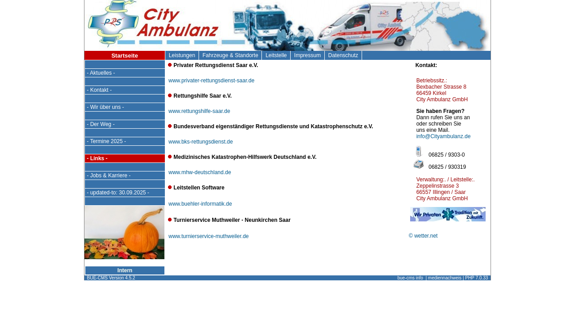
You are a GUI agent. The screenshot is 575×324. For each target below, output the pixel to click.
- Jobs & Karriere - (108, 175)
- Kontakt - (99, 90)
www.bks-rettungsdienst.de (200, 142)
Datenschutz (343, 55)
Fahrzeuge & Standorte (230, 55)
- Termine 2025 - (106, 141)
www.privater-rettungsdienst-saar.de (211, 80)
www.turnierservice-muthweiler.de (208, 236)
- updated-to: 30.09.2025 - (117, 192)
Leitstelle (276, 55)
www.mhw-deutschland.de (199, 172)
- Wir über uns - (105, 107)
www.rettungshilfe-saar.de (199, 111)
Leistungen (182, 55)
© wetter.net (423, 236)
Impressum (307, 55)
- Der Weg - (100, 124)
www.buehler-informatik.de (200, 204)
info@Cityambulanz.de (443, 136)
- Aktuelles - (100, 73)
